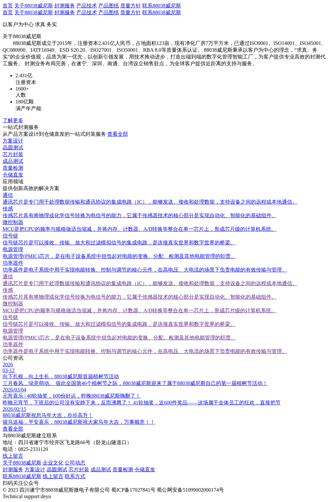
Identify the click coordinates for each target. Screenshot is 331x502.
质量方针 (130, 5)
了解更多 (13, 120)
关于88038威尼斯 (33, 5)
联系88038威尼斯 (161, 5)
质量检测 (122, 469)
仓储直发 (144, 469)
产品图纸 (108, 5)
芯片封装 (79, 469)
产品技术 (86, 5)
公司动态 (75, 462)
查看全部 (117, 134)
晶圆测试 (57, 469)
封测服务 (64, 5)
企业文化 (53, 462)
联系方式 (75, 476)
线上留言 (13, 456)
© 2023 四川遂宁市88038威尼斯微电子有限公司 (56, 490)
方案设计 (35, 469)
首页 (8, 5)
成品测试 (101, 469)
